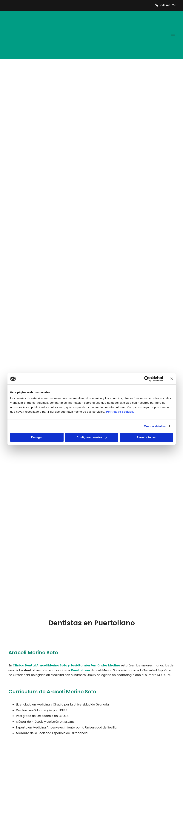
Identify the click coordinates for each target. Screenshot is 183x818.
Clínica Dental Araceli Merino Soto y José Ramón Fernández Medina (66, 665)
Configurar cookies (92, 437)
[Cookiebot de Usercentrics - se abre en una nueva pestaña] (147, 379)
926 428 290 (168, 5)
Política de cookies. (120, 411)
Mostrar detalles (155, 426)
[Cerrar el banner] (171, 379)
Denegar (36, 437)
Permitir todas (146, 437)
